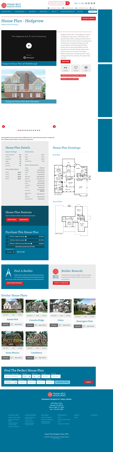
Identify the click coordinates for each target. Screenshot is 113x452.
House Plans (5, 12)
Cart (93, 8)
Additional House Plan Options (25, 246)
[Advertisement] (105, 35)
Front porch (12, 220)
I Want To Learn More (61, 281)
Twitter (91, 3)
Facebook (89, 3)
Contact (93, 12)
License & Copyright (63, 421)
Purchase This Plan (67, 75)
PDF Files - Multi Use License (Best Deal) (27, 243)
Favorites (68, 8)
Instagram (94, 3)
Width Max (29, 377)
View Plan (5, 322)
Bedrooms (24, 371)
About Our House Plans (13, 418)
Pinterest (86, 3)
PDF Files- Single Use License (27, 236)
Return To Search (88, 18)
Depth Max (48, 377)
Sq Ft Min (43, 371)
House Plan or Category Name (11, 371)
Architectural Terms (64, 417)
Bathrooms (34, 371)
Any (25, 374)
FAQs (59, 415)
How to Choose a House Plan (30, 416)
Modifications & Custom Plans (13, 421)
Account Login (55, 8)
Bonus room (24, 220)
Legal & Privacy (56, 436)
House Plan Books (13, 424)
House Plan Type (8, 377)
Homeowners (19, 12)
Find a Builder (29, 419)
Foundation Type (10, 249)
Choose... (9, 252)
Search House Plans (14, 415)
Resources (43, 12)
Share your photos (68, 12)
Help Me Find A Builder (14, 281)
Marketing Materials (47, 417)
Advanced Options (62, 380)
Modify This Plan (80, 75)
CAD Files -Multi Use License (27, 240)
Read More (65, 61)
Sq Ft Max (53, 371)
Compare (82, 8)
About (54, 12)
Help (59, 419)
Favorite (75, 70)
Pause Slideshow (73, 79)
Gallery (80, 12)
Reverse (63, 79)
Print (86, 70)
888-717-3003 (79, 3)
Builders (32, 12)
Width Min (20, 377)
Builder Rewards (46, 415)
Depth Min (39, 377)
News (75, 415)
